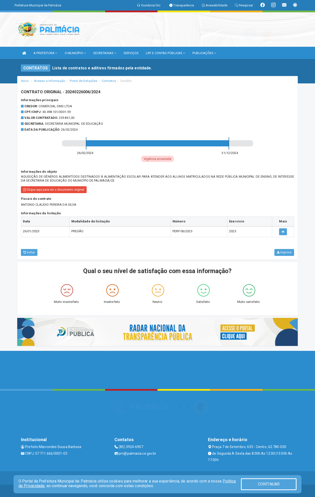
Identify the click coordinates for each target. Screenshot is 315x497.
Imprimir (284, 252)
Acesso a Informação (49, 81)
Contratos (109, 81)
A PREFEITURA (45, 53)
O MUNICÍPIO (75, 53)
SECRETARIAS (104, 53)
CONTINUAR (269, 484)
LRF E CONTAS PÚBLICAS (165, 53)
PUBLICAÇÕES (204, 53)
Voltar (29, 252)
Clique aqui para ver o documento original (53, 189)
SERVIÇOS (131, 53)
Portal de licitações (83, 81)
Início (25, 81)
